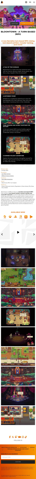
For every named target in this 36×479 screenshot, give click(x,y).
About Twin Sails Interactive (9, 447)
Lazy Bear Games (6, 174)
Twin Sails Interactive (7, 179)
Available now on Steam (27, 23)
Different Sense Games (8, 175)
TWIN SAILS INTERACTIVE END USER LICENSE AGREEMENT (18, 449)
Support (32, 447)
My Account (23, 447)
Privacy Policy (12, 469)
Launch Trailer (14, 23)
